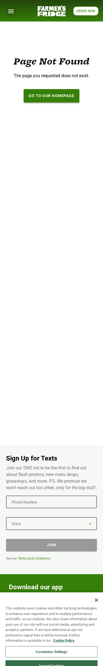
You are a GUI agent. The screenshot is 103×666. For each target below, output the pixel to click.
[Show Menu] (11, 11)
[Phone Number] (51, 502)
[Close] (96, 603)
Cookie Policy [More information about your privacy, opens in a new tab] (63, 643)
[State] (51, 523)
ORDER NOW (85, 11)
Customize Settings (51, 654)
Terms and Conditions (34, 558)
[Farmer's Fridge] (52, 11)
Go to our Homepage (51, 95)
